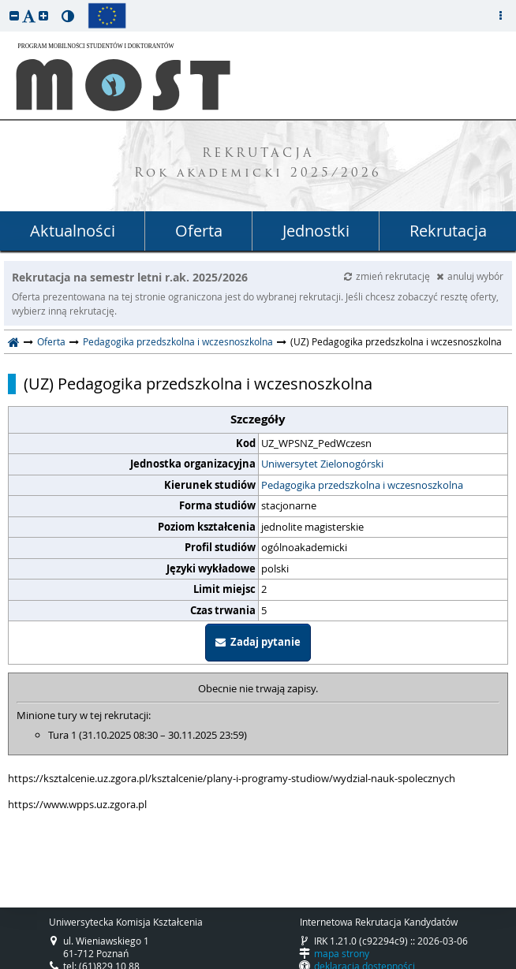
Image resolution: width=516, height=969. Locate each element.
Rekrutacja (448, 230)
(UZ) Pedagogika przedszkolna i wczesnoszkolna (198, 384)
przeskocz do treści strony (4, 4)
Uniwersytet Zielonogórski (322, 464)
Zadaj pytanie (258, 642)
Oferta (198, 230)
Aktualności (72, 230)
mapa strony (341, 953)
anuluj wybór (469, 276)
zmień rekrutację (388, 276)
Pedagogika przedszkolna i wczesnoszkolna (178, 341)
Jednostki (316, 230)
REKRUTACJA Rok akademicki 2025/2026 (258, 164)
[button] (14, 15)
